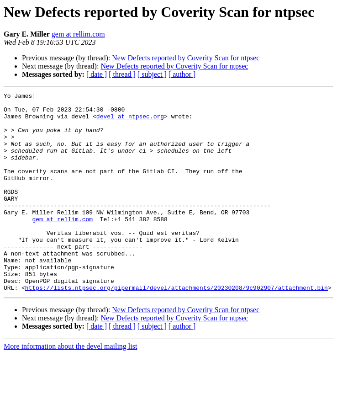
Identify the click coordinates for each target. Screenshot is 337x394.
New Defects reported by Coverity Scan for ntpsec (185, 58)
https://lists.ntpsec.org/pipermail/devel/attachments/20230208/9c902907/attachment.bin (176, 327)
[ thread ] (122, 74)
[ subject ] (152, 74)
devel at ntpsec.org (130, 121)
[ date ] (96, 74)
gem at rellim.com (78, 34)
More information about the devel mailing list (70, 386)
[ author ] (182, 74)
